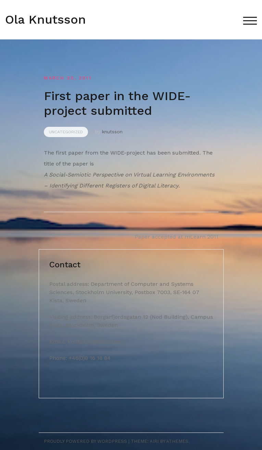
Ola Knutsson (45, 19)
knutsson (112, 131)
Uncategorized (66, 132)
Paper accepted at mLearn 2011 (177, 236)
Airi (154, 441)
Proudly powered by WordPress (85, 441)
